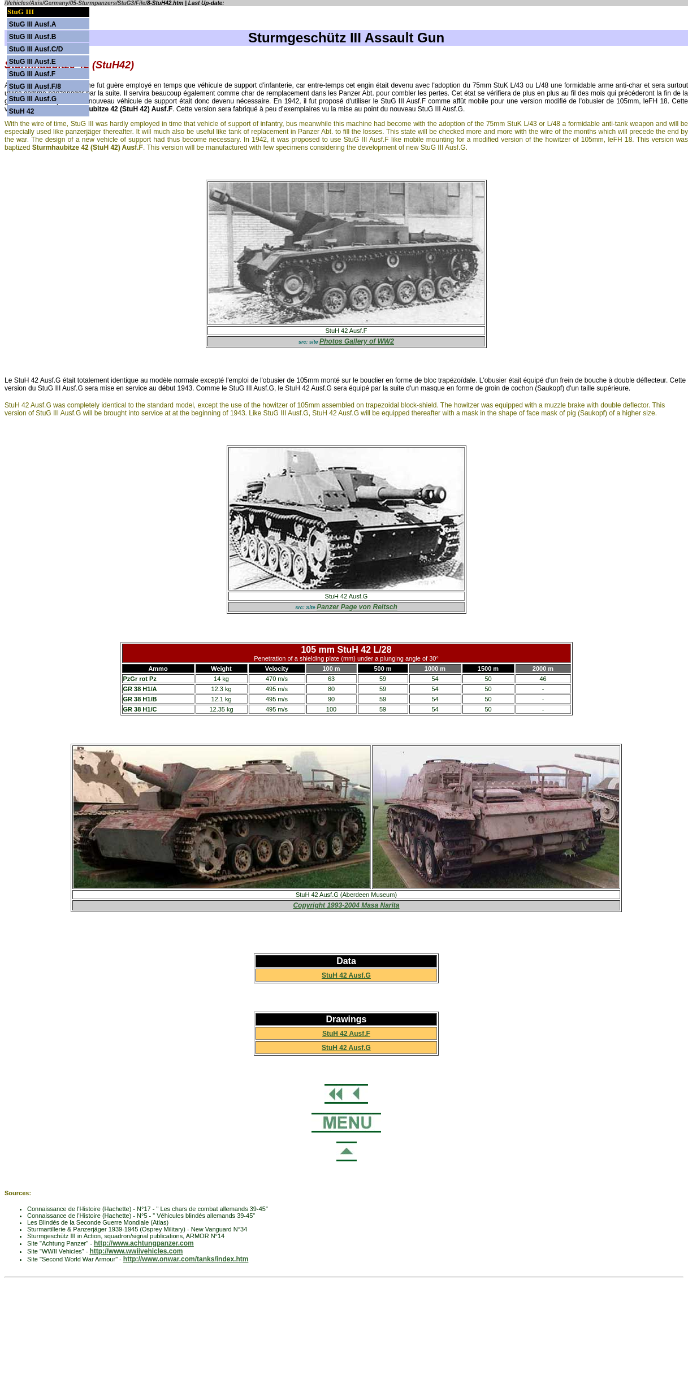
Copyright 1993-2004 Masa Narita (346, 905)
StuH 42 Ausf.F (346, 1034)
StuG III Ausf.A (33, 24)
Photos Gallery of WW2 (356, 341)
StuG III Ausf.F (32, 74)
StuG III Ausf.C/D (36, 49)
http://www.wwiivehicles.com (136, 1251)
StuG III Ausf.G (33, 99)
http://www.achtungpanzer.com (144, 1243)
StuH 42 (21, 111)
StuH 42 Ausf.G (346, 975)
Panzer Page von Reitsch (357, 607)
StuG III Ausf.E (32, 62)
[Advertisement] (344, 1307)
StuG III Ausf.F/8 (35, 86)
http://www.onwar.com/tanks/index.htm (186, 1259)
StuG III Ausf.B (33, 37)
